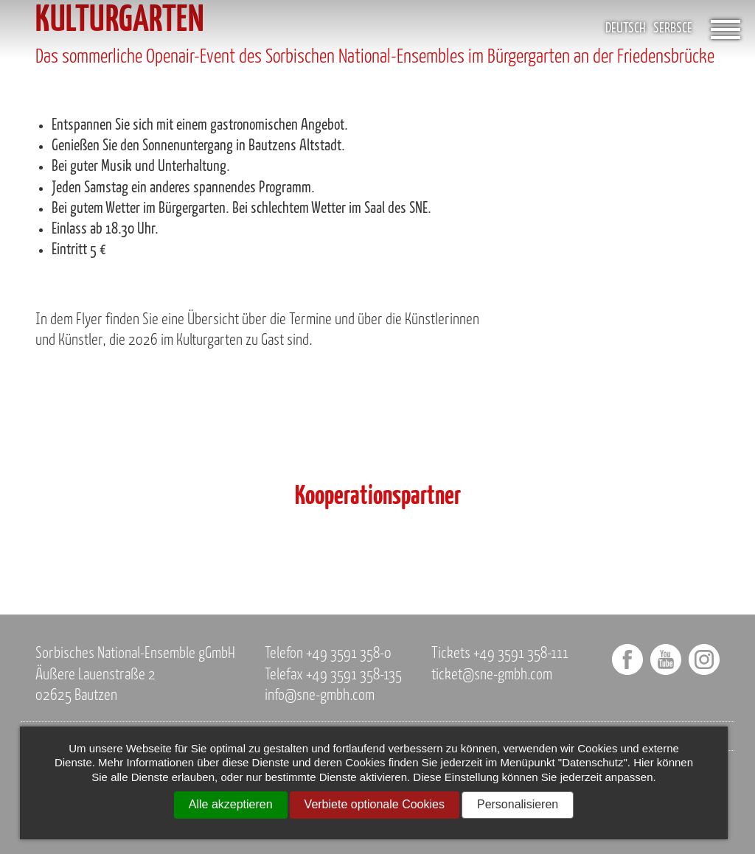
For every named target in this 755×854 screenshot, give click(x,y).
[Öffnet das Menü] (725, 29)
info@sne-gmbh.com (320, 696)
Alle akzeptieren (231, 804)
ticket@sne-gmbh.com (491, 675)
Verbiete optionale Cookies (375, 804)
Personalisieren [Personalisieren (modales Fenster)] (517, 804)
